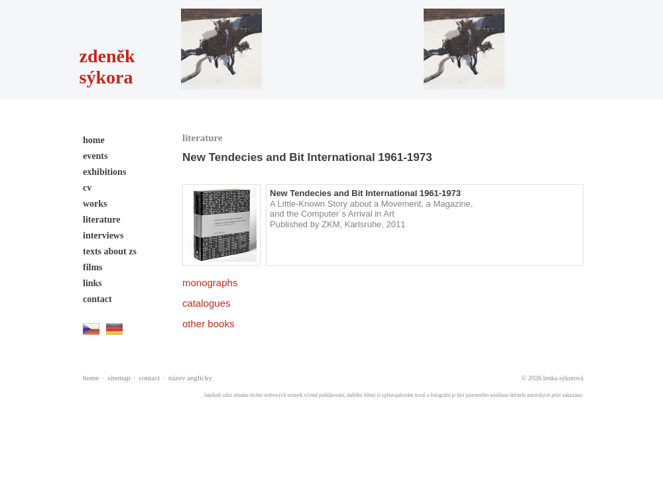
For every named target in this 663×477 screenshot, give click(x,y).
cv (87, 188)
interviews (103, 235)
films (93, 267)
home (94, 140)
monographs (209, 282)
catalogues (206, 303)
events (95, 156)
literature (102, 220)
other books (208, 323)
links (92, 283)
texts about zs (110, 251)
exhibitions (104, 172)
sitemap (118, 378)
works (95, 204)
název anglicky (190, 378)
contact (97, 299)
